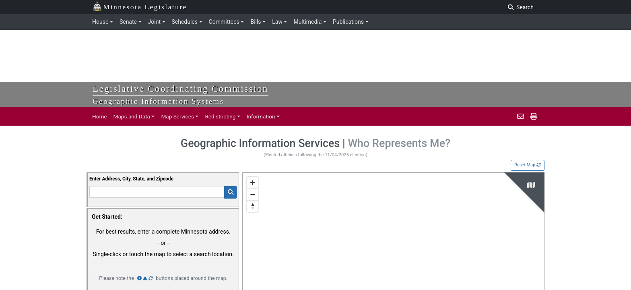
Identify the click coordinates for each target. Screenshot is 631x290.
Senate (128, 22)
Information (261, 116)
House (100, 22)
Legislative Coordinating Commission (180, 88)
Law (277, 22)
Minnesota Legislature (140, 6)
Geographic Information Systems (158, 101)
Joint (154, 22)
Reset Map (527, 165)
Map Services (177, 116)
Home (99, 116)
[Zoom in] (252, 182)
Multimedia (307, 22)
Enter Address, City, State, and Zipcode (131, 179)
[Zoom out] (252, 194)
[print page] (533, 116)
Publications (348, 22)
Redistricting (220, 116)
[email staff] (520, 116)
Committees (224, 22)
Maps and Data (131, 116)
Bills (255, 22)
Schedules (185, 22)
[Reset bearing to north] (252, 206)
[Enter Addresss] (157, 192)
